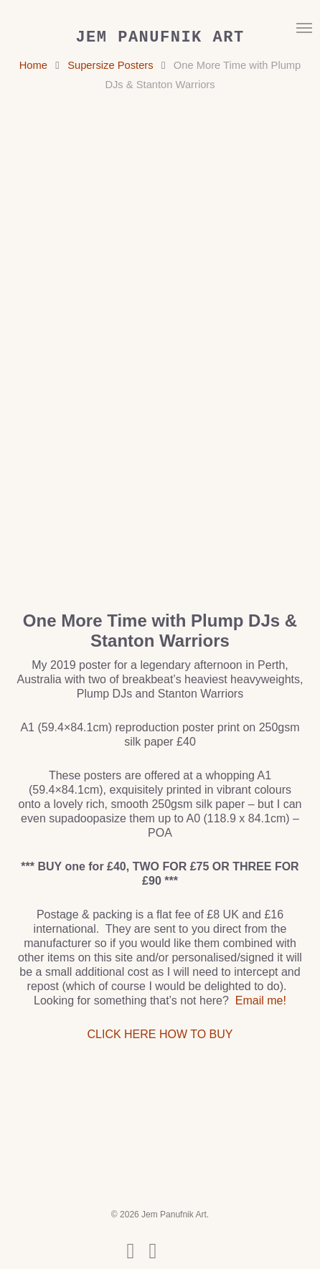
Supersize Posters (110, 65)
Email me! (260, 1000)
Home (33, 65)
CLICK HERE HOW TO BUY (159, 1034)
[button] (304, 27)
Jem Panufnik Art (159, 38)
